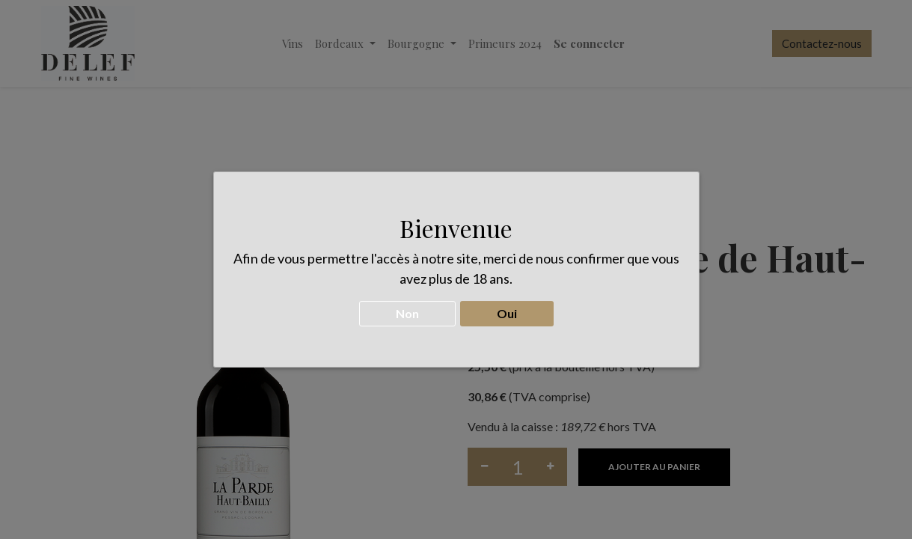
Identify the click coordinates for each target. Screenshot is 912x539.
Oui (507, 308)
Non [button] (407, 308)
